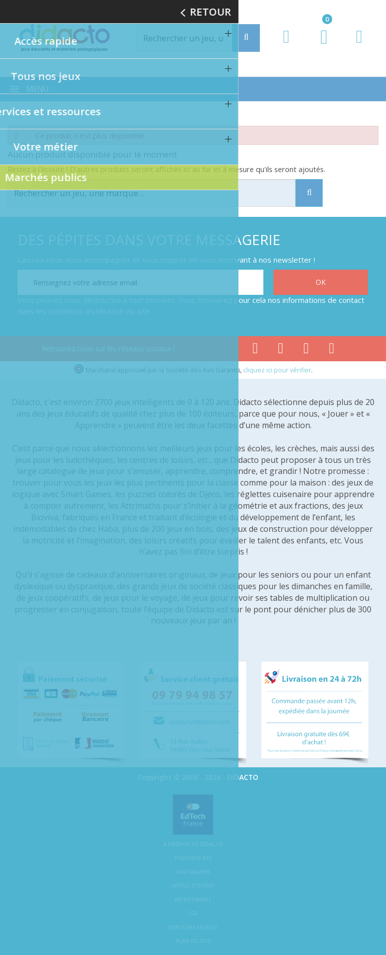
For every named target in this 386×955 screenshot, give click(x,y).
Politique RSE (193, 857)
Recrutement (193, 899)
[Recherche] (246, 38)
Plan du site (193, 940)
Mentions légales (193, 927)
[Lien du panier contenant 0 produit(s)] (319, 46)
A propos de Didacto (193, 844)
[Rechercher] (195, 38)
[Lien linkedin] (332, 350)
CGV (193, 913)
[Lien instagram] (306, 350)
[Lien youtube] (281, 350)
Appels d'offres (193, 885)
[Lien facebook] (255, 350)
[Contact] (359, 46)
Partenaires (193, 872)
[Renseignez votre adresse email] (140, 282)
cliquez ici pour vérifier (277, 370)
